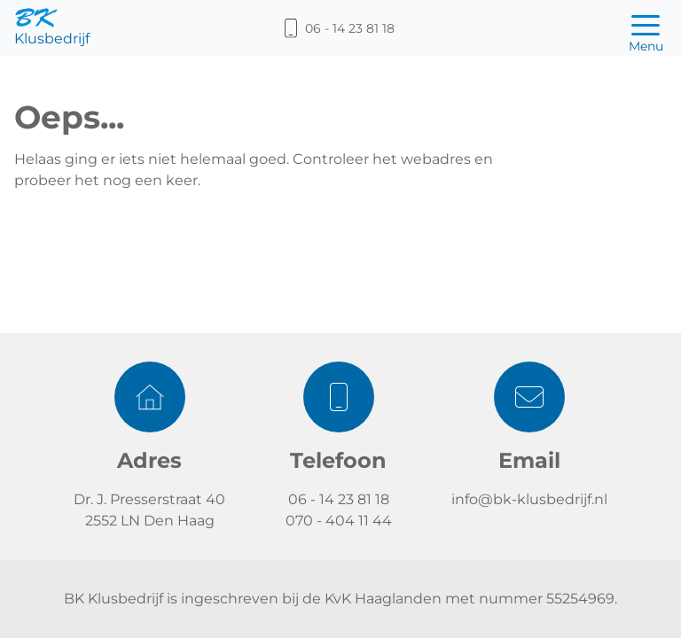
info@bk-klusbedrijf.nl (529, 499)
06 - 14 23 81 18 (338, 499)
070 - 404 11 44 (339, 520)
